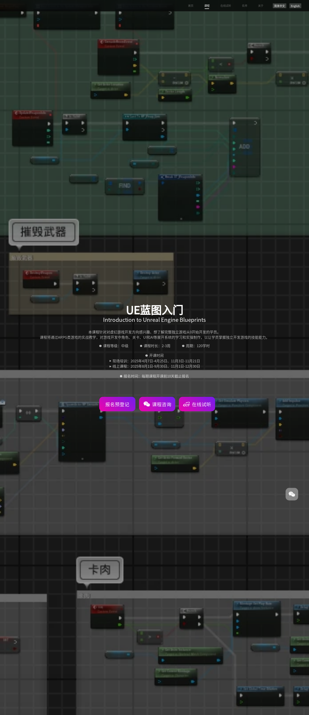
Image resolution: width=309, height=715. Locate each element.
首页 (190, 5)
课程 (207, 5)
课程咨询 (157, 404)
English (295, 6)
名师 (244, 5)
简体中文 (279, 6)
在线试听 (225, 5)
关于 (260, 5)
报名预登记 (117, 404)
